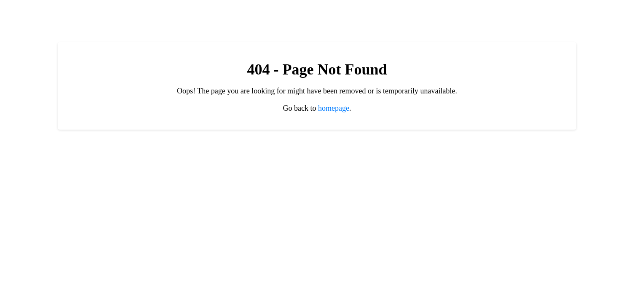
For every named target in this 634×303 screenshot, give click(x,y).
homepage (333, 108)
